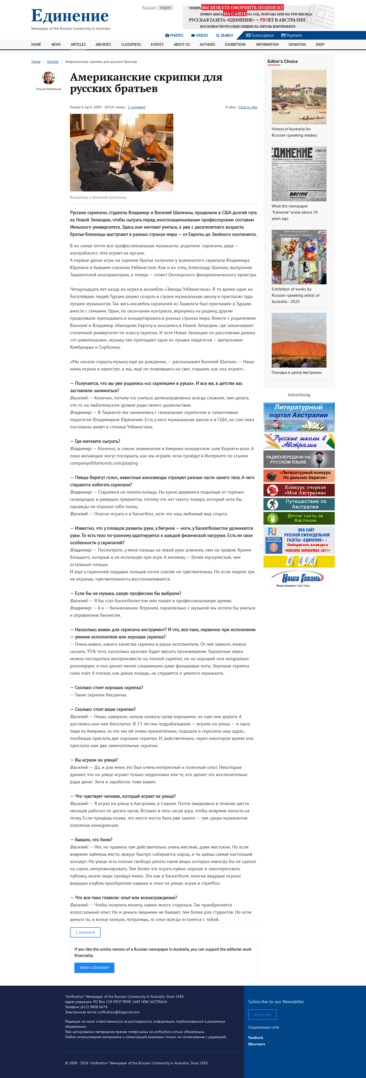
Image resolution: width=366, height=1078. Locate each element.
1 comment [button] (85, 932)
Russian (149, 7)
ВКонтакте (256, 1044)
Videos (199, 35)
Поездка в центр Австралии (297, 372)
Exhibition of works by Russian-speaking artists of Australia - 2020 (296, 295)
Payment (291, 35)
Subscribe (262, 1014)
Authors (207, 44)
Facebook (255, 1037)
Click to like (248, 107)
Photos (174, 35)
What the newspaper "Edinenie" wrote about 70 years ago (295, 212)
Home (36, 44)
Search (224, 35)
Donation (297, 44)
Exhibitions (235, 44)
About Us (182, 44)
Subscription (260, 35)
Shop (320, 44)
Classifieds (131, 44)
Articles (78, 44)
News (56, 44)
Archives (103, 44)
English (165, 7)
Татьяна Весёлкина (48, 89)
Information (267, 44)
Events (157, 44)
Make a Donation (94, 967)
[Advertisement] (299, 622)
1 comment (136, 107)
